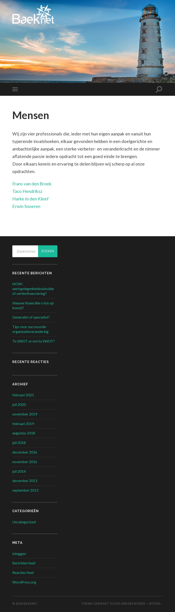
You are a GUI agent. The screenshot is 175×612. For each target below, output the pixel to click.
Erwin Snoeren (26, 206)
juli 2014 (19, 471)
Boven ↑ (156, 603)
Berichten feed (23, 563)
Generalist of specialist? (31, 317)
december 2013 (24, 480)
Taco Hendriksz (27, 191)
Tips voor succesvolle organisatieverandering (30, 329)
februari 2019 (23, 423)
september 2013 (25, 490)
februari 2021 (23, 395)
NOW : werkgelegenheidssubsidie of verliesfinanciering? (33, 289)
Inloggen (19, 553)
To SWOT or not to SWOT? (33, 341)
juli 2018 (19, 442)
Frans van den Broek (31, 183)
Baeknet (30, 603)
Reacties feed (22, 572)
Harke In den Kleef (30, 198)
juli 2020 (19, 404)
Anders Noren (133, 603)
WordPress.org (24, 582)
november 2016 (24, 461)
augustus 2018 (23, 433)
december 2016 (24, 452)
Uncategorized (24, 522)
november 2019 (24, 414)
